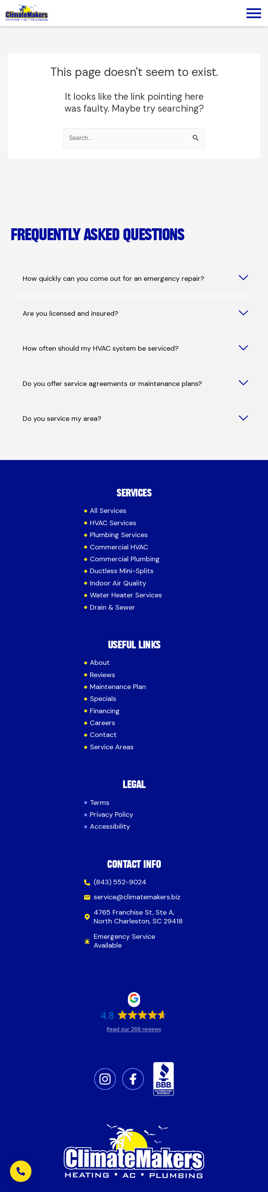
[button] (253, 14)
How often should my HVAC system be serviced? (101, 348)
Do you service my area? (62, 418)
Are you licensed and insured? (70, 313)
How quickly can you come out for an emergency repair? (113, 278)
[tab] (134, 278)
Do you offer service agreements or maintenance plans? (112, 383)
